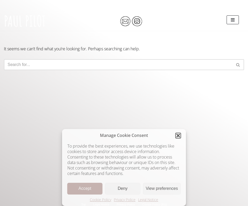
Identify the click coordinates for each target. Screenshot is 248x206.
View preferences (162, 188)
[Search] (118, 64)
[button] (178, 135)
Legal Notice (148, 199)
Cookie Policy (100, 199)
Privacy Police (124, 199)
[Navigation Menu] (233, 19)
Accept (84, 188)
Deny (122, 188)
